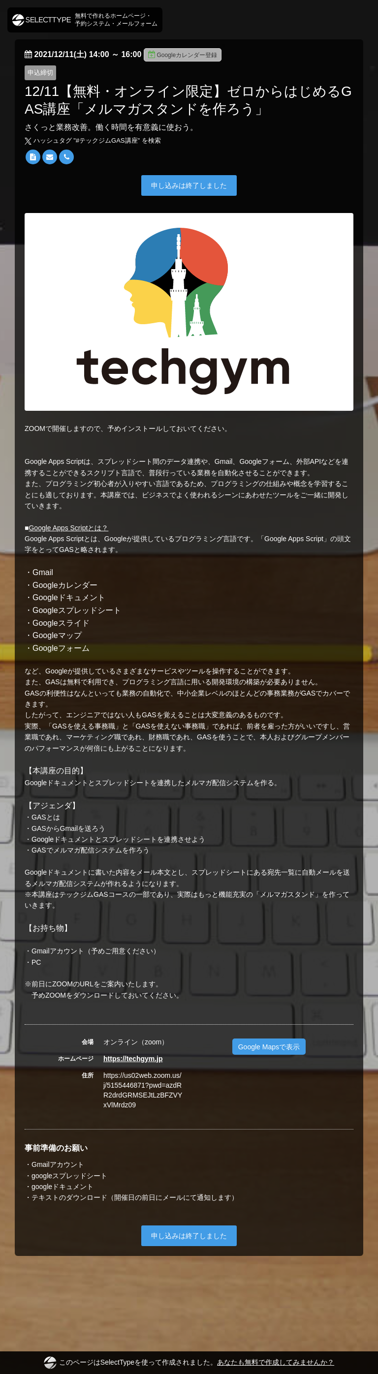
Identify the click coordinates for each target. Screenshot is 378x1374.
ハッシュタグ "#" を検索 (93, 140)
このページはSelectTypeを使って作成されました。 (189, 1362)
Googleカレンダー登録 (182, 55)
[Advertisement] (189, 1295)
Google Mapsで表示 (269, 1047)
